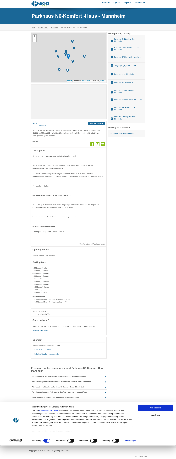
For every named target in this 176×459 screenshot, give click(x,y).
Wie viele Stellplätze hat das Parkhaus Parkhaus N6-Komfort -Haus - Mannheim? (61, 382)
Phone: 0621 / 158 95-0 (42, 349)
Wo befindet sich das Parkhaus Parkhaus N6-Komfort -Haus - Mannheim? (59, 376)
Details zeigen (130, 454)
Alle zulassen (155, 421)
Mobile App (140, 2)
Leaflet (69, 81)
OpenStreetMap (86, 81)
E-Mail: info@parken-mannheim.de (46, 354)
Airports (105, 2)
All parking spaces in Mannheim (122, 133)
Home (33, 28)
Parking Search (43, 28)
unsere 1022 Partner (48, 424)
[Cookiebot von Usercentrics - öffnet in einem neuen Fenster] (16, 454)
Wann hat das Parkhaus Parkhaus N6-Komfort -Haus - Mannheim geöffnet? (59, 392)
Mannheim (54, 28)
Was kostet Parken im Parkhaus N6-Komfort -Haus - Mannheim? (55, 397)
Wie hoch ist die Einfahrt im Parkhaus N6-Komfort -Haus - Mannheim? (58, 387)
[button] (68, 56)
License (102, 81)
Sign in (116, 2)
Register (127, 2)
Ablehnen (155, 428)
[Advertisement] (68, 102)
